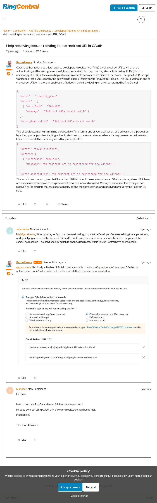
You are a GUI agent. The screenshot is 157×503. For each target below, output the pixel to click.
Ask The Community (40, 30)
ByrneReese (24, 62)
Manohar (21, 388)
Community (19, 30)
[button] (4, 20)
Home (6, 30)
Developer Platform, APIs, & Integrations (76, 30)
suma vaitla (22, 229)
